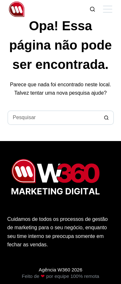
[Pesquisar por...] (53, 117)
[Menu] (107, 9)
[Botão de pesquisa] (106, 117)
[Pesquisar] (92, 9)
